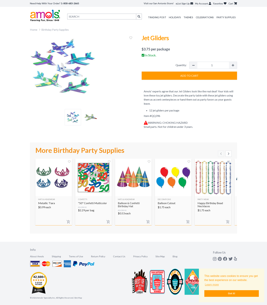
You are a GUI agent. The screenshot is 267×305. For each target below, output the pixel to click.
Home (33, 29)
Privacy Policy (140, 256)
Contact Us (119, 256)
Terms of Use (76, 256)
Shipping (56, 256)
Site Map (160, 256)
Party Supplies (226, 17)
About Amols (37, 256)
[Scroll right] (228, 154)
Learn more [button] (212, 284)
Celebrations (205, 17)
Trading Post (157, 17)
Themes (188, 17)
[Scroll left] (221, 154)
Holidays (175, 17)
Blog (175, 256)
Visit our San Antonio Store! (159, 3)
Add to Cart (189, 75)
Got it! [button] (231, 293)
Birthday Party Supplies (55, 29)
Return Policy (98, 256)
